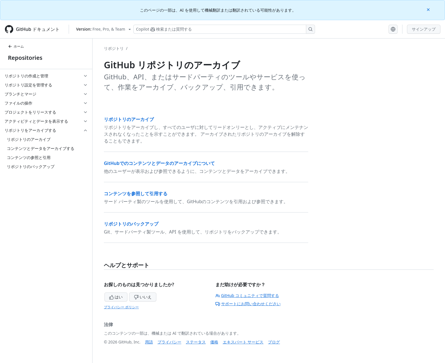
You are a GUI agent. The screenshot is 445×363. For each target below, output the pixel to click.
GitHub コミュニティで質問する (247, 295)
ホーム (16, 46)
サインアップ (424, 29)
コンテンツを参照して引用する (135, 193)
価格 (214, 342)
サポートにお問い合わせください (248, 303)
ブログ (274, 342)
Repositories (25, 57)
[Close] (428, 9)
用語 (149, 342)
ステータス (196, 342)
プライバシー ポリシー (121, 307)
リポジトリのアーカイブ (129, 119)
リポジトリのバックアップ (131, 224)
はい (116, 297)
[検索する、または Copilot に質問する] (224, 29)
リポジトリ (114, 48)
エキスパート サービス (243, 342)
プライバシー (169, 342)
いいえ (143, 297)
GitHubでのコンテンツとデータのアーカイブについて (159, 163)
